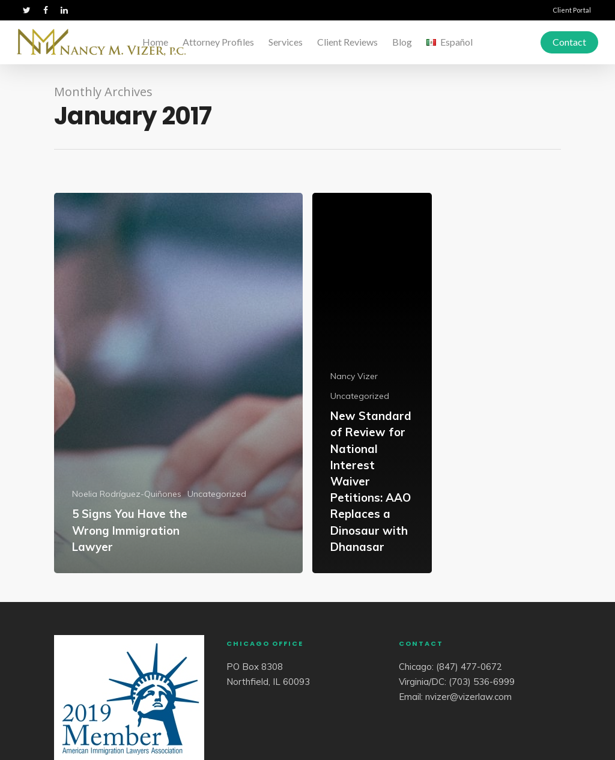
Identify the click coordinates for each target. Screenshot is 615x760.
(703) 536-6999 (482, 681)
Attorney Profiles (218, 41)
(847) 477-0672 (469, 666)
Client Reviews (347, 41)
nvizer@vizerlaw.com (468, 696)
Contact (569, 41)
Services (285, 41)
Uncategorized (216, 493)
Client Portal (572, 10)
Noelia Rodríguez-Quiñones (126, 493)
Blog (402, 41)
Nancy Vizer (354, 376)
